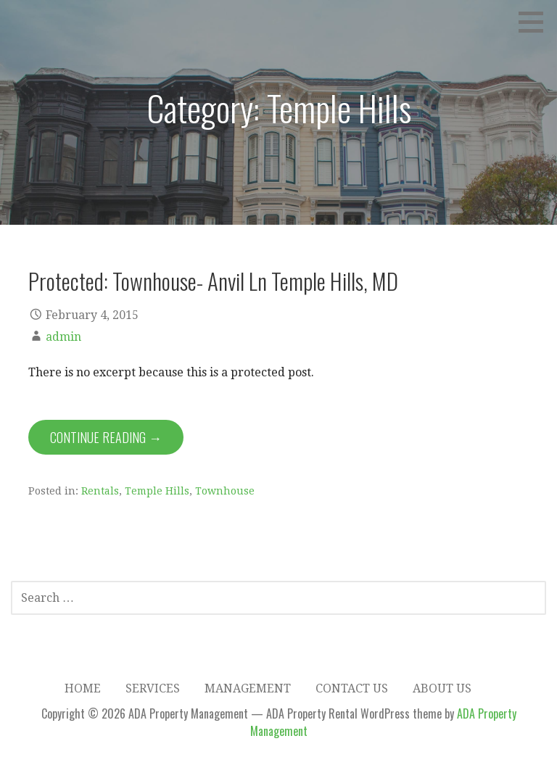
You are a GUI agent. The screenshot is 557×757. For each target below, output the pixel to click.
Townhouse (225, 491)
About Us (442, 688)
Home (83, 688)
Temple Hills (157, 491)
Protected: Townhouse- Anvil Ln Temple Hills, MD (213, 280)
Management (248, 688)
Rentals (100, 491)
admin (63, 337)
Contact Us (351, 688)
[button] (536, 22)
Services (152, 688)
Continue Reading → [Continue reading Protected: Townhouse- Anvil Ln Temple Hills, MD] (106, 437)
